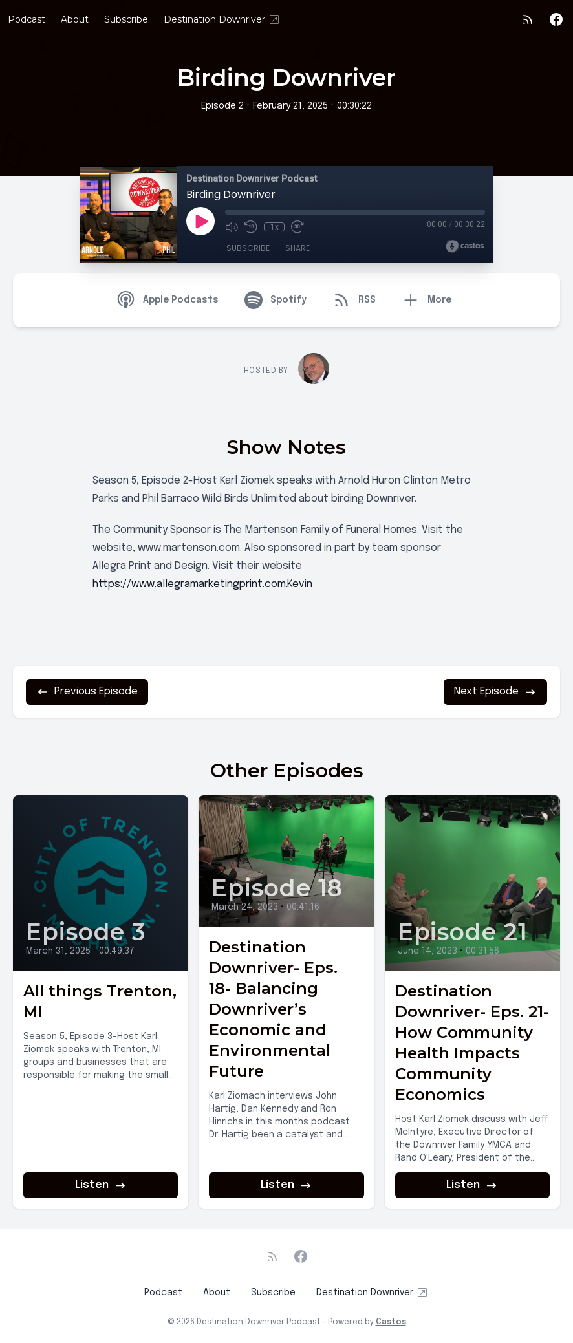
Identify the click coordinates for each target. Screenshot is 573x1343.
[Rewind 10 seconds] (250, 226)
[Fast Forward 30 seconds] (297, 226)
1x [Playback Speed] (274, 226)
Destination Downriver (222, 19)
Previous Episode (87, 691)
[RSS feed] (527, 19)
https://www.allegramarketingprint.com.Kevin (202, 584)
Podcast (26, 19)
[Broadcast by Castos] (465, 246)
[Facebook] (556, 19)
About (75, 19)
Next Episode (495, 691)
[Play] (200, 221)
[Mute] (231, 227)
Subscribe (126, 19)
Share (297, 247)
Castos (391, 1322)
